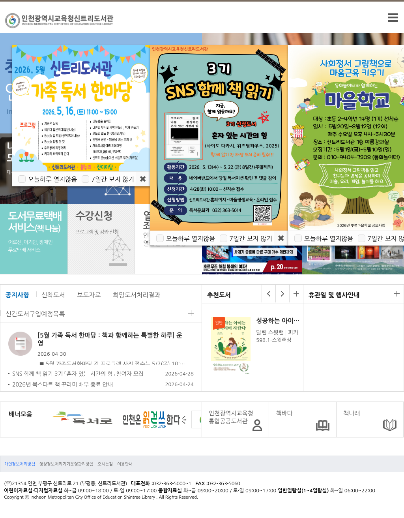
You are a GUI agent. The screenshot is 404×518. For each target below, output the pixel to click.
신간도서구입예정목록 (35, 314)
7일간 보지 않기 (112, 179)
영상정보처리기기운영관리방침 (66, 464)
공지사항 (17, 295)
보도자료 (89, 295)
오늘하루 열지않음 (52, 179)
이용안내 (125, 464)
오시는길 (105, 464)
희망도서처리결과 (136, 295)
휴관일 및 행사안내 (334, 295)
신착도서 (53, 295)
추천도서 (219, 295)
